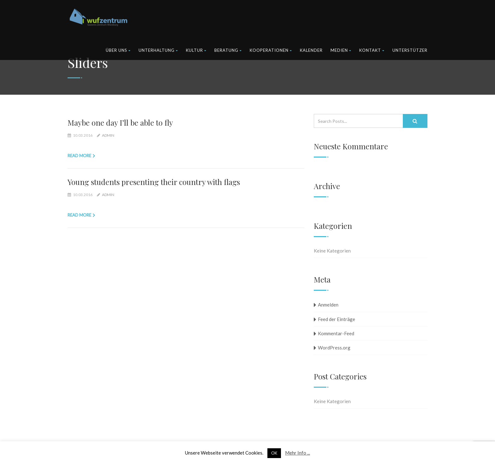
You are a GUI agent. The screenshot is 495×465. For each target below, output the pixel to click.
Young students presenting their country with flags (154, 182)
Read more (79, 155)
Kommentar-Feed (336, 333)
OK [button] (274, 453)
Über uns (118, 50)
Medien (341, 50)
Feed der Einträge (336, 319)
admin (108, 135)
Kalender (311, 50)
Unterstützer (409, 50)
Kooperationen (271, 50)
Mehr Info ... (297, 453)
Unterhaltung (158, 50)
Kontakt (372, 50)
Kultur (196, 50)
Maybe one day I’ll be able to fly (120, 122)
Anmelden (328, 304)
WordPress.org (334, 347)
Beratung (228, 50)
